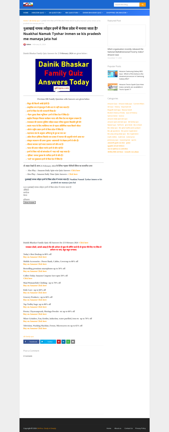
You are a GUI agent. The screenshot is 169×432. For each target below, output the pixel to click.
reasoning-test (125, 140)
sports (133, 140)
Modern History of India (116, 113)
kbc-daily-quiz (113, 128)
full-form (120, 125)
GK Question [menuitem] (55, 12)
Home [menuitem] (25, 12)
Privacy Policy (140, 428)
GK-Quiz (110, 107)
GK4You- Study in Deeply (46, 428)
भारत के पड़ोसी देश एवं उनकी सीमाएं (118, 149)
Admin (28, 44)
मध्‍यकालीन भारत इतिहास (131, 152)
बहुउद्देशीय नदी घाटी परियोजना (116, 146)
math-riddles (112, 137)
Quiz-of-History (131, 113)
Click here (75, 170)
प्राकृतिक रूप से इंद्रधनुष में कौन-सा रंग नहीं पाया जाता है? (48, 107)
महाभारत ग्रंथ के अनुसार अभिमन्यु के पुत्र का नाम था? (46, 133)
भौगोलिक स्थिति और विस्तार (115, 152)
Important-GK (126, 107)
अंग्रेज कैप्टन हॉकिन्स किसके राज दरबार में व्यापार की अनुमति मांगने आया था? (56, 137)
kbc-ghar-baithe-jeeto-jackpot (129, 128)
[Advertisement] (63, 222)
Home (25, 21)
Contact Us (128, 428)
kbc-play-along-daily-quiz (117, 134)
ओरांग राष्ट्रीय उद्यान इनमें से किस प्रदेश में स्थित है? (45, 129)
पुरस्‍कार (128, 143)
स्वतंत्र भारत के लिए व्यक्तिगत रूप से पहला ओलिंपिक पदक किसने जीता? (54, 126)
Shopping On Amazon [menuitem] (116, 12)
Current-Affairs (138, 104)
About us (117, 428)
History (117, 107)
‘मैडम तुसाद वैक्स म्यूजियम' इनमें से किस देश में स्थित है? (48, 115)
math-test (121, 137)
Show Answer (29, 202)
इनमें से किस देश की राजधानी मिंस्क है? (41, 111)
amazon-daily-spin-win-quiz (117, 119)
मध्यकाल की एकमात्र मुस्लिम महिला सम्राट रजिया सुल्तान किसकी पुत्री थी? (54, 122)
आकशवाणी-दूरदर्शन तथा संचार (116, 143)
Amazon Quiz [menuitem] (38, 12)
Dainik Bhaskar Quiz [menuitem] (92, 12)
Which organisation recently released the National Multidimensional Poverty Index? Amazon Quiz (126, 52)
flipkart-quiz (112, 125)
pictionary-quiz (113, 140)
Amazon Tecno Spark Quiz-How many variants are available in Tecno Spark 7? (131, 87)
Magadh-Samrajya (114, 110)
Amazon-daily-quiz (125, 104)
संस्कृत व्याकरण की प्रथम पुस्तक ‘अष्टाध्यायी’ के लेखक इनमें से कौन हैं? (53, 141)
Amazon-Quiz (112, 104)
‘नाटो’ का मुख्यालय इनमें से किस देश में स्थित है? (45, 159)
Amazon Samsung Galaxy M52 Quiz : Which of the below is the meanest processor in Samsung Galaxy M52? (131, 75)
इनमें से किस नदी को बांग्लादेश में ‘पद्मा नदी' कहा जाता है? (48, 152)
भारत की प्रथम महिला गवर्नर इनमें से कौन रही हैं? (45, 148)
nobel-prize (130, 137)
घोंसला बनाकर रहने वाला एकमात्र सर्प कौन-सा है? (45, 144)
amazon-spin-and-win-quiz (117, 122)
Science (121, 116)
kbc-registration (133, 134)
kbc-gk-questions (114, 131)
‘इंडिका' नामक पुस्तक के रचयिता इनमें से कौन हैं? (45, 155)
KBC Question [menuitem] (71, 12)
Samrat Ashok (112, 116)
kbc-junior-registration (129, 131)
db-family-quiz (34, 21)
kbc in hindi (138, 125)
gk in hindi (128, 125)
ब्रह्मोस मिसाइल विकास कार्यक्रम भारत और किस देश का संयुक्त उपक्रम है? (54, 118)
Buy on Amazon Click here (35, 257)
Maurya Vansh (127, 110)
